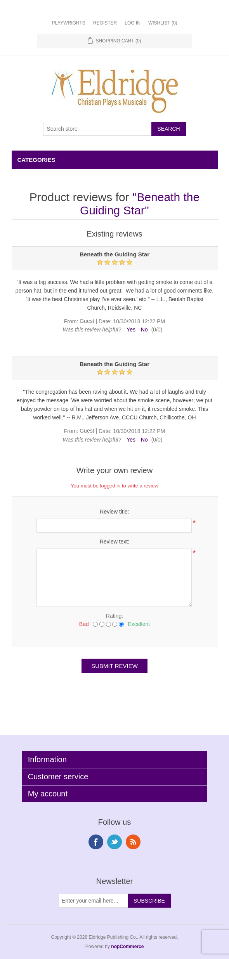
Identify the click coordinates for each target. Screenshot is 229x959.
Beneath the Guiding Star (140, 204)
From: (71, 321)
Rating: (114, 616)
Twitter (114, 842)
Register (105, 23)
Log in (133, 23)
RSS (133, 842)
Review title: (114, 511)
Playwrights (68, 23)
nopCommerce (127, 946)
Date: (105, 321)
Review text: (114, 541)
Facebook (95, 842)
